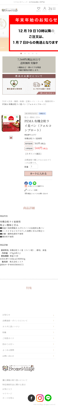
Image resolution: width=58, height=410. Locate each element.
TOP (4, 103)
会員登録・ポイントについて (15, 323)
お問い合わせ (8, 358)
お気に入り (7, 391)
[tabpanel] (29, 31)
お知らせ (6, 317)
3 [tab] (29, 56)
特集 (4, 334)
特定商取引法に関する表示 (14, 386)
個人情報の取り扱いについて (15, 382)
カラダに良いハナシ (11, 328)
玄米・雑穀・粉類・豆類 (19, 103)
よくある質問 (8, 352)
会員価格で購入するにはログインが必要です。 (37, 163)
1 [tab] (21, 56)
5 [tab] (36, 56)
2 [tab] (25, 56)
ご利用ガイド (8, 340)
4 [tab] (32, 56)
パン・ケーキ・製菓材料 (42, 103)
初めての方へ (8, 346)
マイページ (7, 395)
